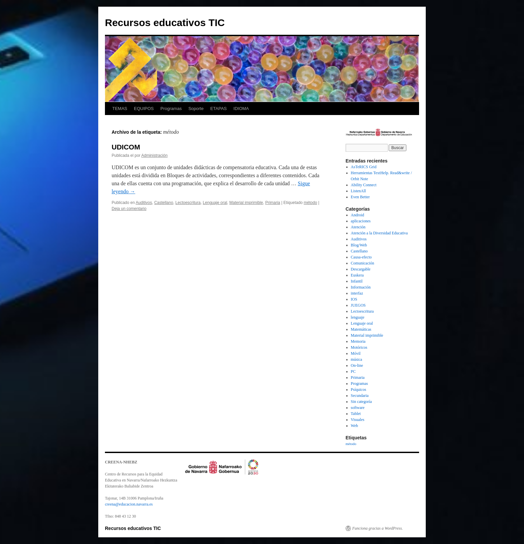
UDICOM (126, 147)
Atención (358, 227)
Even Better (360, 197)
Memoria (358, 341)
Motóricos (359, 347)
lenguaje (358, 317)
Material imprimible (246, 202)
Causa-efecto (361, 257)
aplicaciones (361, 221)
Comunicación (362, 263)
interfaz (357, 293)
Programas (171, 108)
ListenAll (358, 191)
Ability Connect (364, 185)
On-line (357, 365)
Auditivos (144, 202)
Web (354, 425)
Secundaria (360, 395)
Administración (154, 155)
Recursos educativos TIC (165, 22)
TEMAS (119, 108)
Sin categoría (361, 401)
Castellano (163, 202)
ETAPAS (218, 108)
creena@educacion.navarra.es (129, 504)
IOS (354, 299)
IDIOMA (241, 108)
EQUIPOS (144, 108)
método (310, 202)
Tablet (356, 413)
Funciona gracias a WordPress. (377, 528)
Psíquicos (358, 389)
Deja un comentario (129, 208)
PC (353, 371)
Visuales (358, 419)
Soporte (196, 108)
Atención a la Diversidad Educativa (379, 233)
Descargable (361, 269)
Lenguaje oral (215, 202)
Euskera (357, 275)
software (358, 407)
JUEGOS (358, 305)
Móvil (356, 353)
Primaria (272, 202)
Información (361, 287)
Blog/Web (359, 245)
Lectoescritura (188, 202)
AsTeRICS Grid (364, 167)
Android (357, 215)
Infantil (357, 281)
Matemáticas (361, 329)
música (356, 359)
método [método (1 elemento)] (351, 444)
